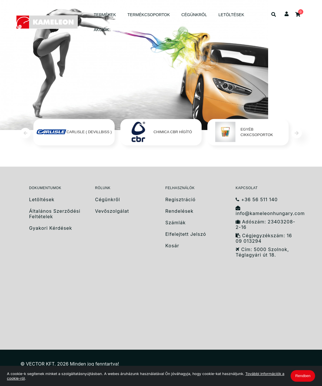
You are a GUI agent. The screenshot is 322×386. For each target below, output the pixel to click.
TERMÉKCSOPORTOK (149, 14)
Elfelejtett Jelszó (185, 234)
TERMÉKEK (105, 14)
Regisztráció (180, 199)
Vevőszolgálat (112, 211)
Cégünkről (107, 199)
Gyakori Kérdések (50, 228)
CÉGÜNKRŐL (194, 14)
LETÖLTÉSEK (231, 14)
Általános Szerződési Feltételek (54, 213)
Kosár (172, 245)
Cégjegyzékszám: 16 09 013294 (264, 238)
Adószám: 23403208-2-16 (265, 224)
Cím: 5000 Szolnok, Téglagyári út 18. (262, 252)
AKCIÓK (101, 29)
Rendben (302, 376)
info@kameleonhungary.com (269, 211)
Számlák (175, 222)
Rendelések (179, 211)
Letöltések (41, 199)
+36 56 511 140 (257, 199)
